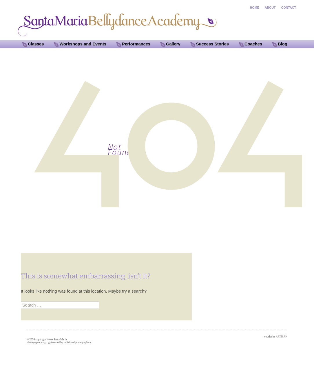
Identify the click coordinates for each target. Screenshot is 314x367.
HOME (254, 7)
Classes (36, 44)
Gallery (173, 44)
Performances (136, 44)
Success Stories (212, 44)
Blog (282, 44)
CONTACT (288, 7)
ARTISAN (281, 336)
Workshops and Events (82, 44)
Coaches (253, 44)
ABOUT (270, 7)
